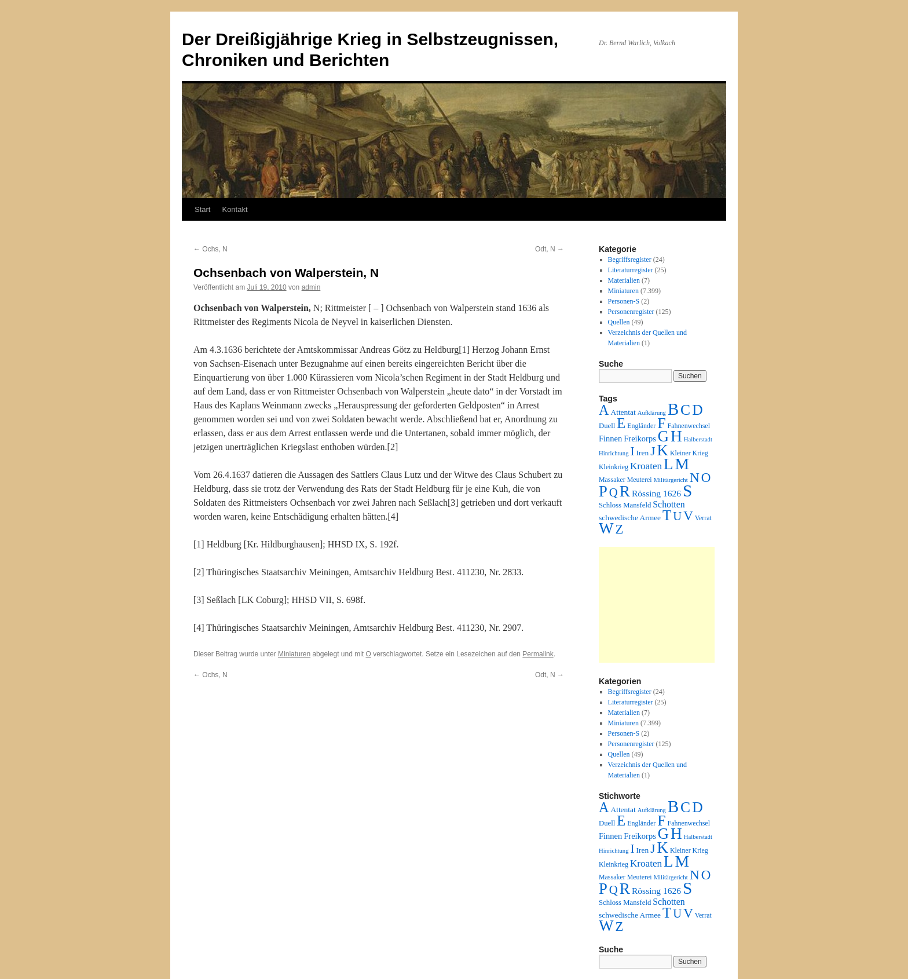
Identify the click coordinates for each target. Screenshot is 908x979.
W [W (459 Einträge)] (606, 528)
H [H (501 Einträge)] (676, 436)
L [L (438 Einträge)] (668, 464)
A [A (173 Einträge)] (604, 410)
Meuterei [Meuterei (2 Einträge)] (639, 480)
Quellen (619, 322)
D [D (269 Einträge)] (697, 409)
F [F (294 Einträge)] (661, 423)
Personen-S (624, 301)
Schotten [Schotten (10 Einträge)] (668, 504)
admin (311, 287)
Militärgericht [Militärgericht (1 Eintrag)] (671, 480)
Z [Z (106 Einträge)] (620, 529)
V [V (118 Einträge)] (688, 515)
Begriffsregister (629, 259)
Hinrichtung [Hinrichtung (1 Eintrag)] (614, 453)
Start (202, 209)
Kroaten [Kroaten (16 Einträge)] (646, 466)
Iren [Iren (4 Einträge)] (642, 452)
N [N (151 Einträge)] (695, 477)
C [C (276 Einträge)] (685, 409)
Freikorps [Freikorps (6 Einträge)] (640, 438)
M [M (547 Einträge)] (682, 464)
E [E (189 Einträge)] (621, 423)
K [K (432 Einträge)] (662, 450)
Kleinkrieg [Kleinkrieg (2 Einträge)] (613, 467)
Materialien (624, 280)
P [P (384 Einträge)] (603, 491)
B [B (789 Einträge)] (673, 409)
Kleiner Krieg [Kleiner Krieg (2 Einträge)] (689, 453)
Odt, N (549, 249)
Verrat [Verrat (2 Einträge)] (703, 518)
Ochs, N (210, 249)
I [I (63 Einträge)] (633, 451)
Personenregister (631, 312)
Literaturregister (630, 270)
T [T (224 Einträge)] (666, 515)
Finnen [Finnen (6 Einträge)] (610, 438)
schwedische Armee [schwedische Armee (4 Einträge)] (630, 517)
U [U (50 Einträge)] (677, 516)
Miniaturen (294, 654)
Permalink (537, 654)
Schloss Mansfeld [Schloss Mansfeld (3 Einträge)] (625, 505)
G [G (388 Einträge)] (663, 436)
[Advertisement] (657, 605)
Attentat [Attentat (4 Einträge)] (622, 412)
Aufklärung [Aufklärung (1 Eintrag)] (652, 413)
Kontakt (234, 209)
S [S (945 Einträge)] (687, 490)
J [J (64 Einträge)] (652, 451)
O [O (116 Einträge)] (706, 477)
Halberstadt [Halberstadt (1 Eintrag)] (698, 439)
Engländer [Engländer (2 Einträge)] (641, 426)
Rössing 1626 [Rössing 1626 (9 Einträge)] (656, 493)
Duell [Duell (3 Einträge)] (607, 426)
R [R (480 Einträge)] (625, 491)
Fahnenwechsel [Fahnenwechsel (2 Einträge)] (689, 426)
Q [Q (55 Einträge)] (613, 492)
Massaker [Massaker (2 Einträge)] (612, 480)
